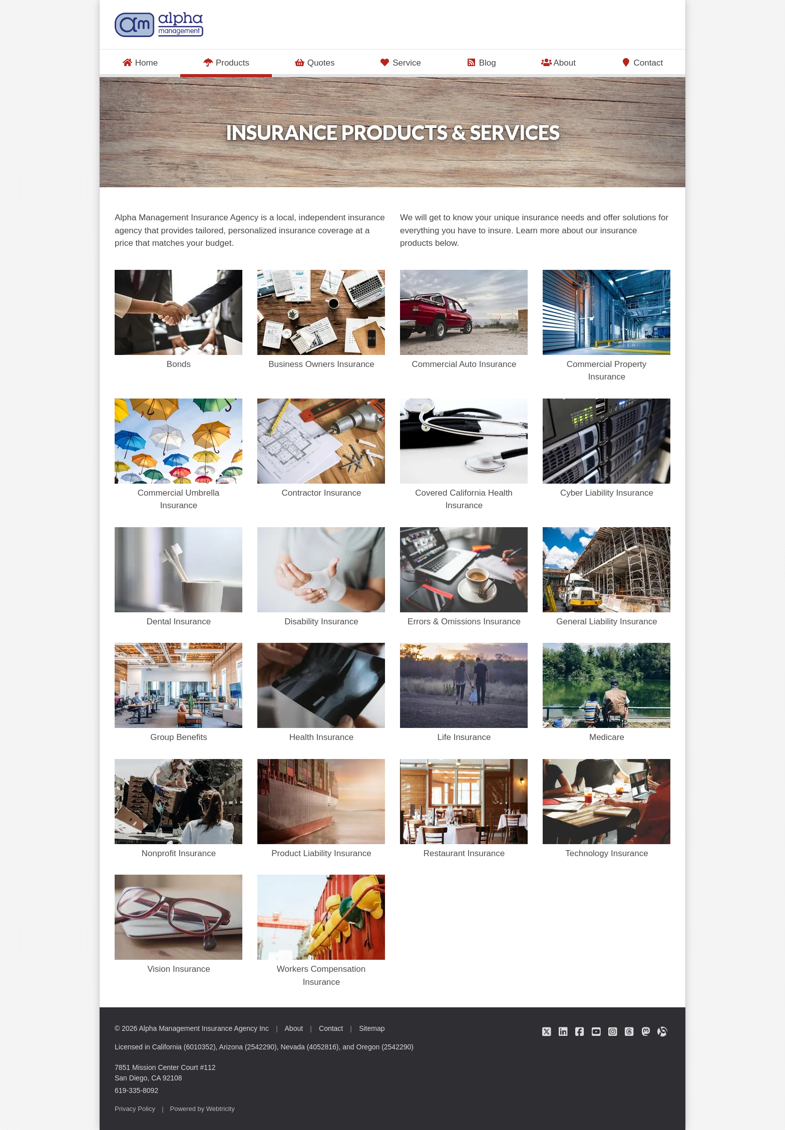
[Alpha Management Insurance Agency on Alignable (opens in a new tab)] (662, 1031)
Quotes (314, 63)
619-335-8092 (136, 1090)
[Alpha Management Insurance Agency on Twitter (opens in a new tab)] (546, 1031)
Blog (481, 63)
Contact (642, 63)
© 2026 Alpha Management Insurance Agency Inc (192, 1028)
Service (400, 63)
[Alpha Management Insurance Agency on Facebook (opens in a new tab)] (579, 1031)
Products (237, 62)
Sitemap (371, 1028)
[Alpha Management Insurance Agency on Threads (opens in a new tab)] (629, 1031)
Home (140, 63)
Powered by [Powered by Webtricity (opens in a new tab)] (202, 1108)
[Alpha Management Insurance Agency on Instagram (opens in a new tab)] (612, 1031)
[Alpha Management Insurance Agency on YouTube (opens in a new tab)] (596, 1031)
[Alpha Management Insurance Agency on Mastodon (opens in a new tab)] (645, 1031)
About (558, 63)
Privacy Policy (135, 1108)
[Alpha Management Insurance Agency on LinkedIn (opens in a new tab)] (563, 1031)
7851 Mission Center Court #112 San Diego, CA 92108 (165, 1072)
